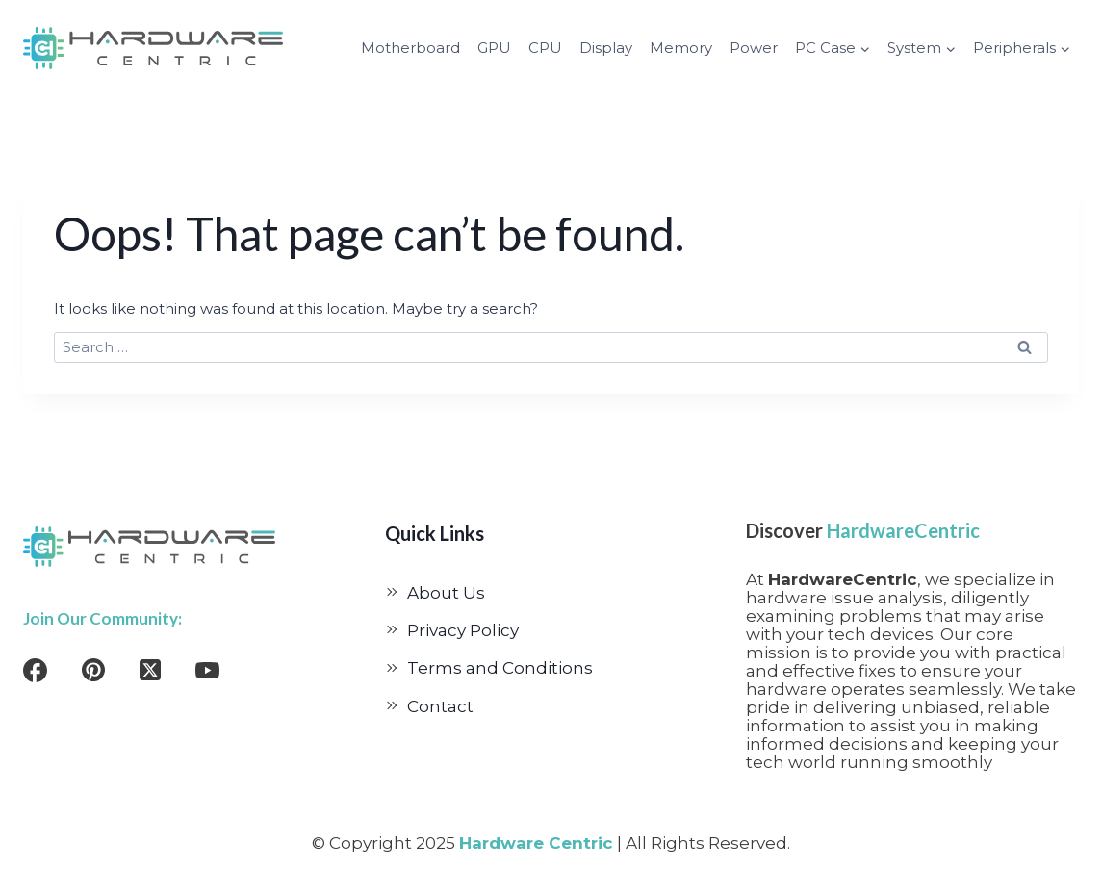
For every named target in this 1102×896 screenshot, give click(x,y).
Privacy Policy (463, 630)
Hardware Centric (536, 843)
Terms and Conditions (500, 668)
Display (605, 47)
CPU (545, 47)
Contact (440, 706)
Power (754, 47)
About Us (446, 592)
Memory (681, 47)
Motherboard (410, 47)
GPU (494, 47)
